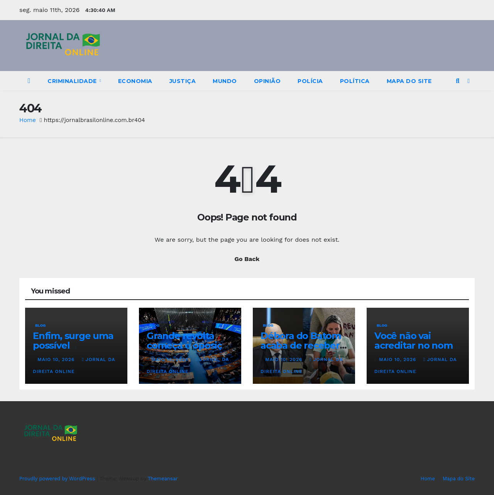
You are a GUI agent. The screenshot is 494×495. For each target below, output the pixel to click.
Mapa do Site (409, 81)
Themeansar (163, 478)
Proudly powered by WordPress (58, 478)
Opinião (267, 81)
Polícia (310, 81)
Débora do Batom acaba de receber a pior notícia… (304, 345)
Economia (135, 81)
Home (27, 120)
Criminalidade (72, 81)
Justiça (182, 81)
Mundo (225, 81)
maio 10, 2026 (56, 359)
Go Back (247, 259)
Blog (40, 325)
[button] (457, 81)
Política (355, 81)
